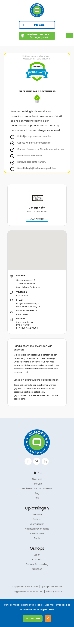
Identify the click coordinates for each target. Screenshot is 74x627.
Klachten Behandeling (37, 528)
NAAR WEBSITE (37, 219)
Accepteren (33, 618)
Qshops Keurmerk (51, 586)
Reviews (37, 519)
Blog (37, 493)
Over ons (37, 479)
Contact (37, 569)
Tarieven (37, 483)
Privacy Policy (54, 591)
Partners (37, 559)
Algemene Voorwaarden (28, 591)
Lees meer (50, 604)
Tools (37, 538)
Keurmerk (37, 514)
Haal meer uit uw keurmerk (37, 488)
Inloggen (39, 24)
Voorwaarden (37, 524)
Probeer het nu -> (39, 36)
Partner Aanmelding (37, 564)
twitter (36, 461)
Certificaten (37, 533)
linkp (45, 461)
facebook (28, 461)
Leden (37, 554)
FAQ (37, 498)
